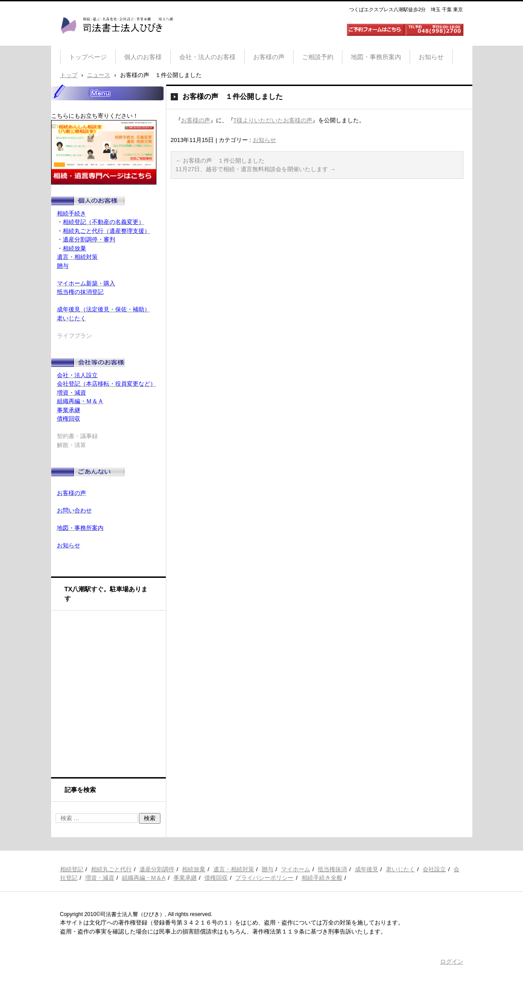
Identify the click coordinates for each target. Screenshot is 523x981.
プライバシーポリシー (264, 877)
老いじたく (400, 869)
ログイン (451, 961)
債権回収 (216, 877)
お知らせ (431, 56)
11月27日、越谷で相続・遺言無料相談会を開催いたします (256, 169)
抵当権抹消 (332, 869)
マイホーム (295, 869)
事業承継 (185, 877)
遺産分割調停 (156, 869)
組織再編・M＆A (144, 877)
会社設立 (434, 869)
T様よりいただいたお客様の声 (273, 120)
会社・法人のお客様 (207, 56)
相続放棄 (193, 869)
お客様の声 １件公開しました (220, 160)
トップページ (88, 56)
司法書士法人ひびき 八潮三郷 (116, 42)
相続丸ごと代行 (111, 869)
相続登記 (71, 869)
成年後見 (366, 869)
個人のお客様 (143, 56)
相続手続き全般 (322, 877)
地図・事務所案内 (376, 56)
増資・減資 (99, 877)
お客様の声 (269, 56)
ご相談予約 (317, 56)
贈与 (267, 869)
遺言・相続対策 (233, 869)
